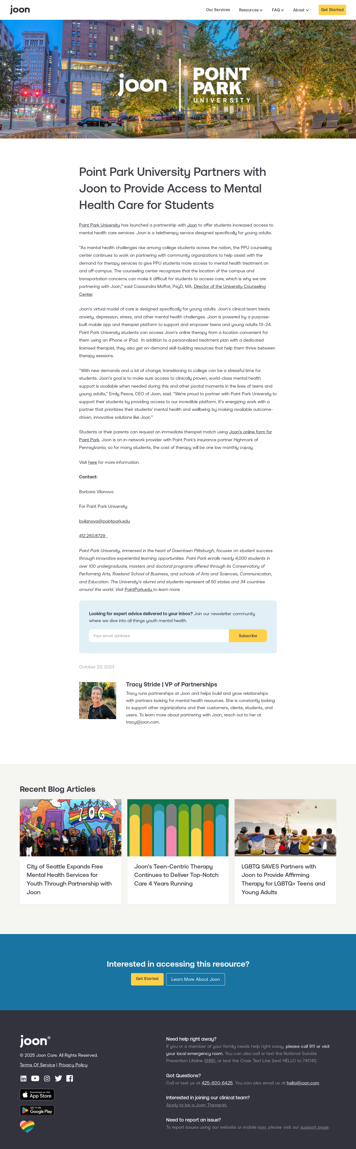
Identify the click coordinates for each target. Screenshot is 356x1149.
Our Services (218, 9)
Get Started (332, 9)
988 (209, 1060)
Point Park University (99, 225)
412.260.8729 (93, 535)
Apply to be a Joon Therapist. (196, 1104)
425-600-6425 (217, 1082)
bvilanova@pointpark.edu (104, 521)
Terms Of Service (37, 1064)
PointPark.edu (139, 589)
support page (314, 1127)
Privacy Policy (73, 1064)
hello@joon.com (303, 1082)
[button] (251, 10)
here (92, 462)
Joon (192, 225)
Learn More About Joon (195, 979)
